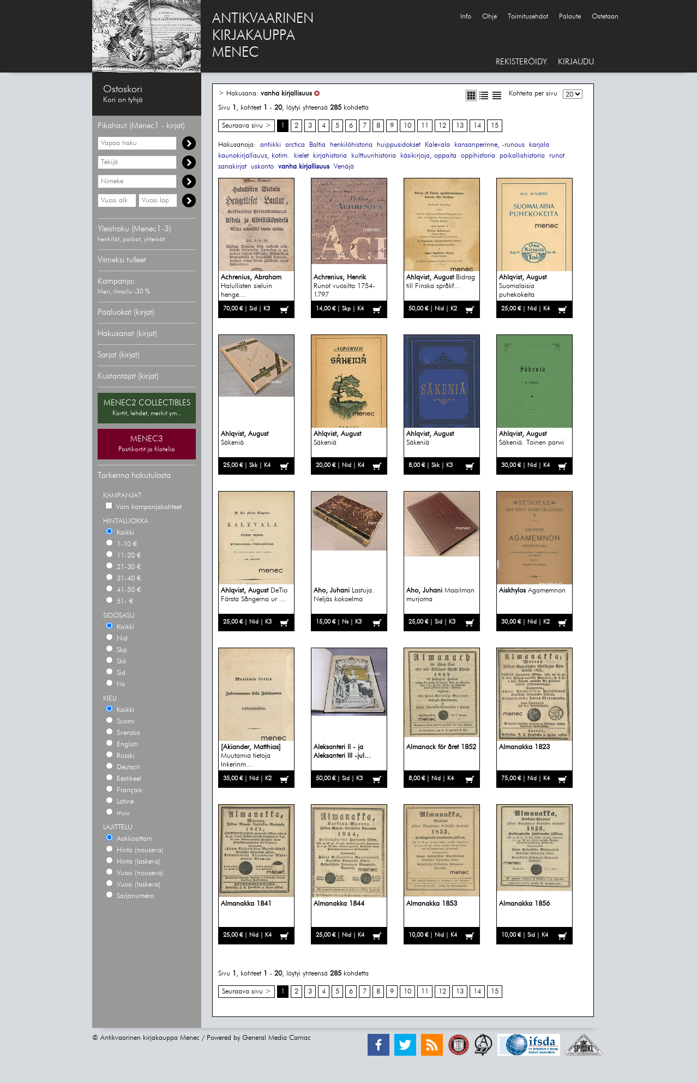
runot (556, 155)
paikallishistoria (522, 155)
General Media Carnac (276, 1038)
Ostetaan (605, 16)
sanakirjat (232, 166)
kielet (301, 155)
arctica (295, 144)
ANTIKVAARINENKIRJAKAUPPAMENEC (263, 36)
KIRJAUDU (576, 62)
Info (465, 16)
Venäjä (344, 166)
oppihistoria (478, 155)
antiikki (270, 144)
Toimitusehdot (528, 16)
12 (442, 125)
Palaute (570, 16)
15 (494, 125)
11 (425, 125)
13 (460, 125)
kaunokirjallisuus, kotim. (254, 155)
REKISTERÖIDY (521, 62)
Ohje (489, 16)
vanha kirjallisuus (286, 93)
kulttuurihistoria (373, 155)
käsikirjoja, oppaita (428, 155)
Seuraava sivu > (246, 125)
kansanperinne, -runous (489, 144)
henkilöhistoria (351, 144)
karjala (539, 144)
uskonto (262, 166)
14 (477, 125)
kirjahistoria (330, 155)
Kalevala (437, 144)
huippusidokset (398, 144)
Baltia (317, 144)
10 (407, 125)
